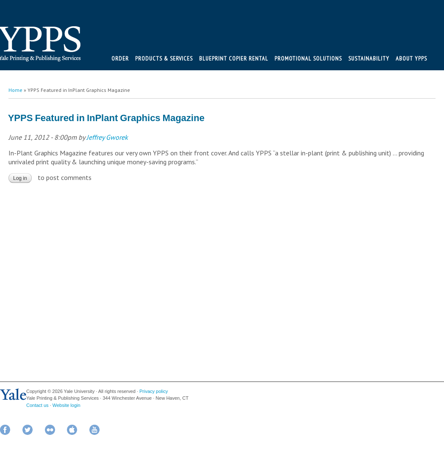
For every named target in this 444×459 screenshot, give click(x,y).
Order (120, 58)
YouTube (94, 430)
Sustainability (368, 58)
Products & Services (164, 58)
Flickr (50, 430)
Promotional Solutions (308, 58)
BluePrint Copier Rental (233, 58)
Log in (20, 178)
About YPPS (411, 58)
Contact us (37, 405)
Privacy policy (153, 391)
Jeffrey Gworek (107, 137)
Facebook (5, 430)
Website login (66, 405)
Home (15, 90)
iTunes (72, 430)
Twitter (27, 430)
